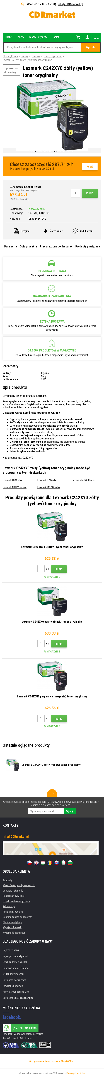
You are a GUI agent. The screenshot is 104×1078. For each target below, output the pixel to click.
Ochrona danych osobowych (17, 916)
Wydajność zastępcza (14, 932)
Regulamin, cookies (13, 911)
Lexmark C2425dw (47, 480)
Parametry (10, 246)
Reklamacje (9, 906)
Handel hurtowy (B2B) (14, 895)
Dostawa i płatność (13, 890)
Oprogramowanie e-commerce (45, 1061)
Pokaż (89, 166)
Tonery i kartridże (76, 1073)
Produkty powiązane (87, 246)
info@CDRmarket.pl (70, 4)
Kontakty (7, 880)
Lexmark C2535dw (12, 480)
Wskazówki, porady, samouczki (19, 885)
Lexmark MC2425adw (48, 487)
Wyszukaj (91, 47)
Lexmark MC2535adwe (14, 487)
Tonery (24, 56)
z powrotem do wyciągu (11, 70)
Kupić (89, 193)
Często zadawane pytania (16, 901)
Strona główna (10, 56)
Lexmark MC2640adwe (84, 480)
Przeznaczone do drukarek (56, 246)
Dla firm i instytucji (12, 922)
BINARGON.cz (68, 1061)
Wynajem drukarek (12, 927)
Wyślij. (70, 811)
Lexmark (36, 56)
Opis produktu (28, 246)
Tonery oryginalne (53, 56)
